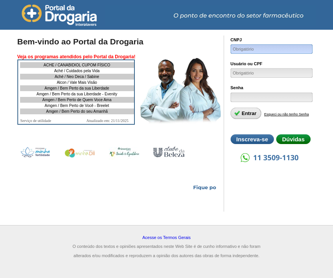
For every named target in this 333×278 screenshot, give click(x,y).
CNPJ (236, 39)
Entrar (245, 113)
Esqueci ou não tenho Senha (286, 114)
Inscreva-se (252, 139)
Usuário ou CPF (247, 63)
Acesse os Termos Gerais (166, 237)
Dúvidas (293, 139)
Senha (237, 87)
